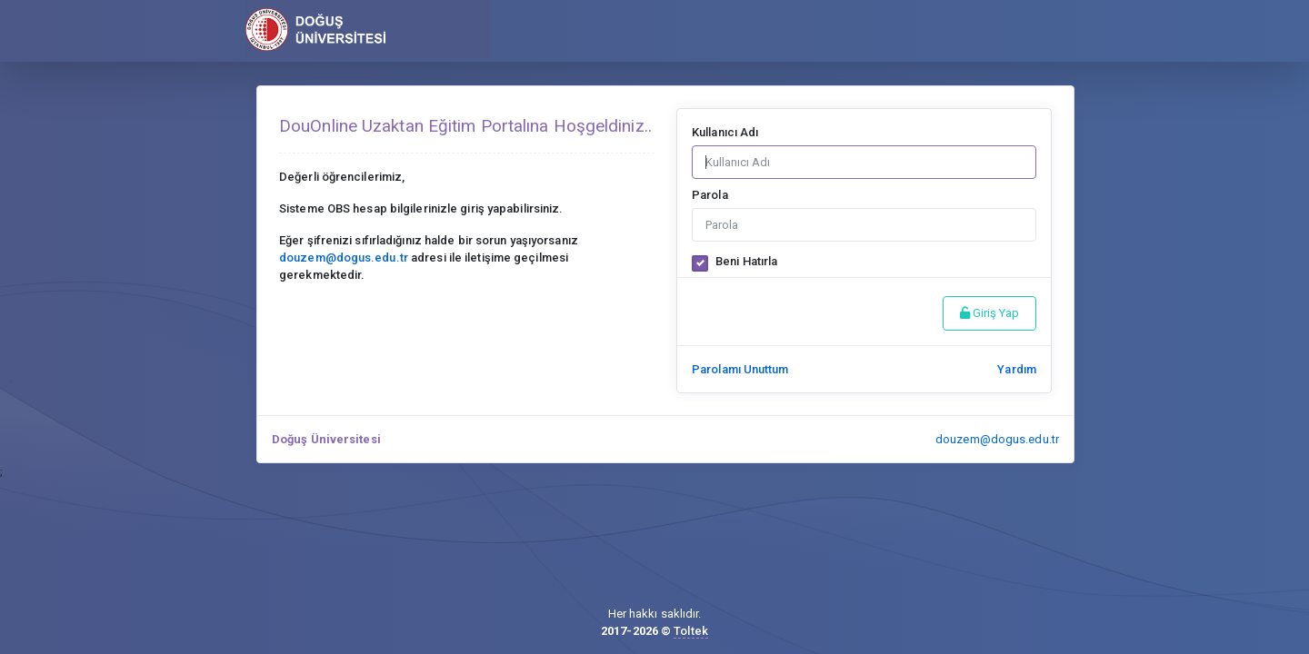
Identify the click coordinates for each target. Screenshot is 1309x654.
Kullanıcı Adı (725, 132)
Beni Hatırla (746, 261)
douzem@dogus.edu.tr (997, 439)
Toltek (691, 631)
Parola (710, 195)
